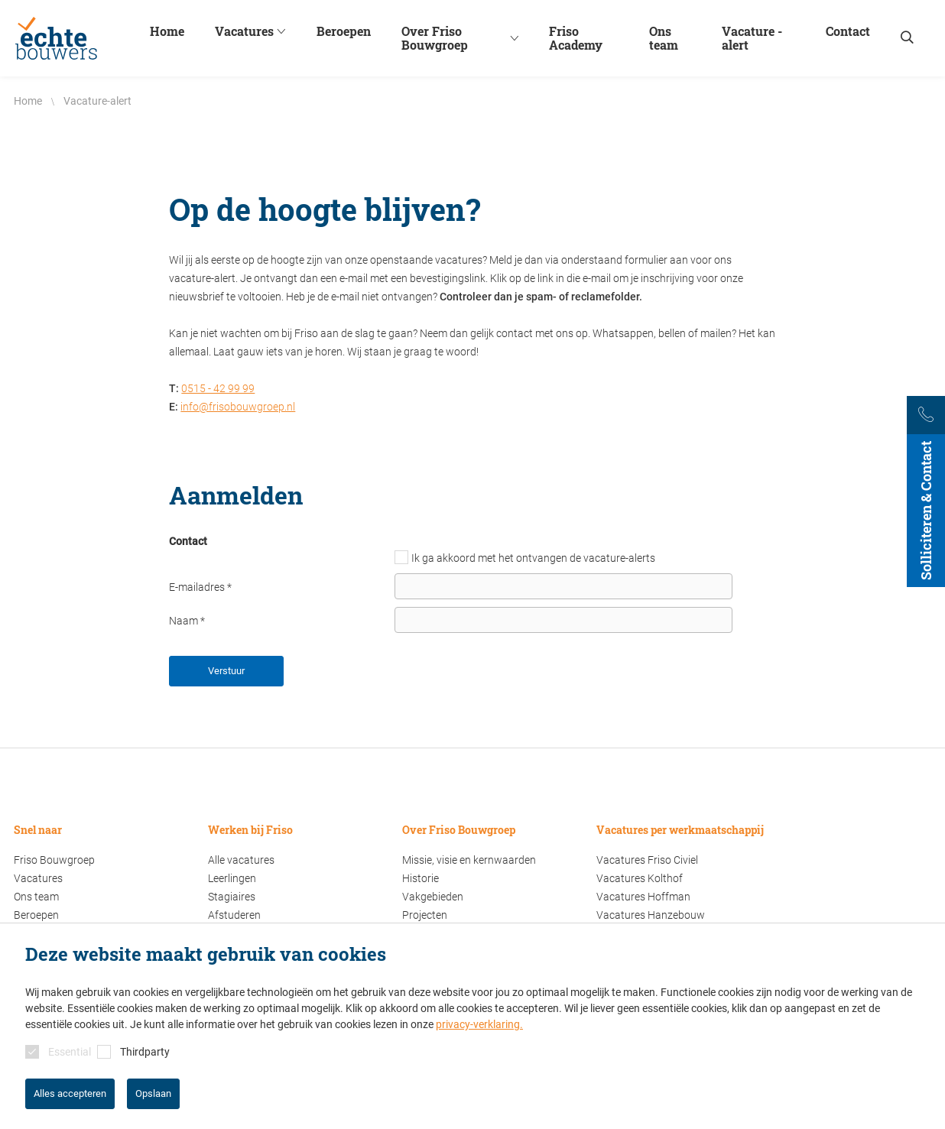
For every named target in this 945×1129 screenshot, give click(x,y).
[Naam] (563, 620)
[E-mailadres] (563, 586)
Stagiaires (231, 897)
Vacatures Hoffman (643, 897)
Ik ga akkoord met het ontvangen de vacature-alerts (533, 558)
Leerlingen (232, 878)
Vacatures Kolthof (639, 878)
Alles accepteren (70, 1093)
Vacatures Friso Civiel (647, 860)
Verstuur (226, 670)
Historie (420, 878)
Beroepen (36, 915)
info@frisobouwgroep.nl (237, 407)
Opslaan (153, 1093)
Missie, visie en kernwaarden (469, 860)
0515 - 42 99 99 (218, 388)
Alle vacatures (241, 860)
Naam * (187, 621)
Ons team (36, 897)
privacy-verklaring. (479, 1024)
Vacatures (38, 878)
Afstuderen (234, 915)
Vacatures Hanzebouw (650, 915)
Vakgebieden (432, 897)
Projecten (424, 915)
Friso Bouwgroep (54, 860)
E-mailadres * (200, 587)
